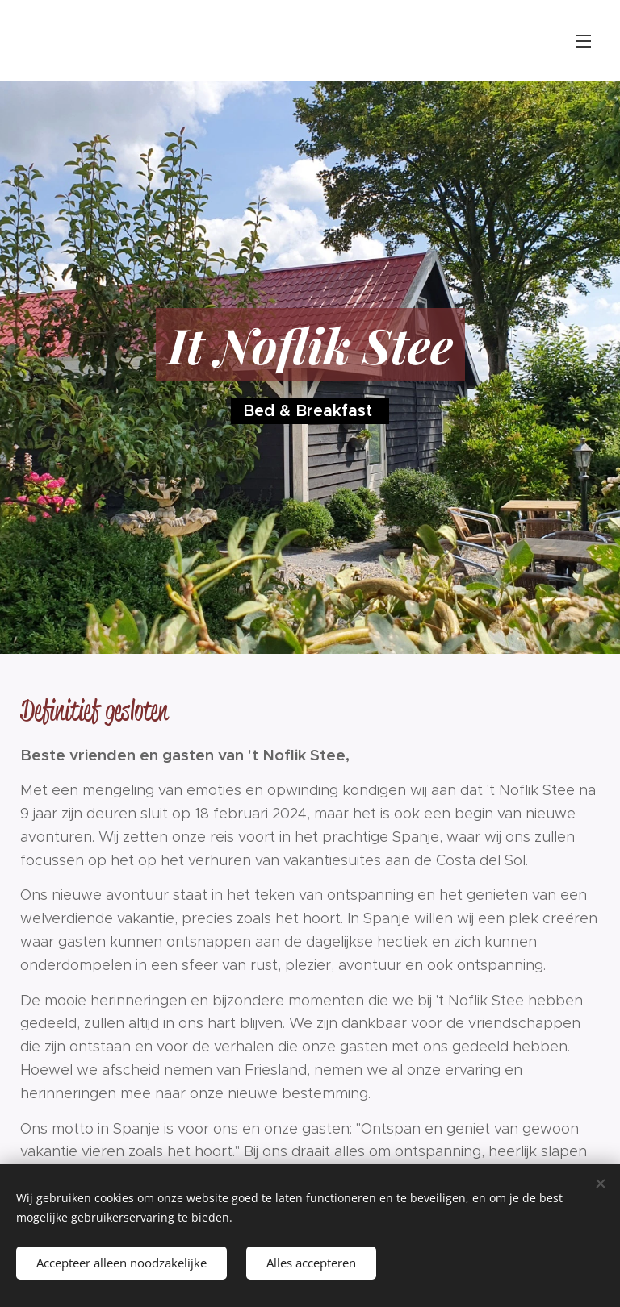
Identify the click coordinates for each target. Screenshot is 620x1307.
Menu (583, 41)
